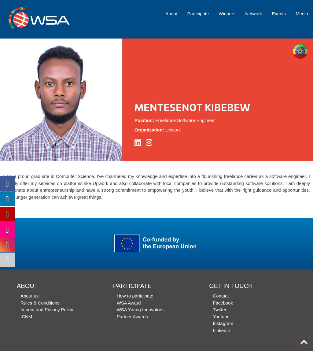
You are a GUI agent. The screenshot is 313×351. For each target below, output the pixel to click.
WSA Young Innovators (140, 309)
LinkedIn (221, 330)
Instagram (223, 323)
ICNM (26, 316)
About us (29, 295)
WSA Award (129, 302)
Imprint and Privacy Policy (46, 309)
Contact (221, 295)
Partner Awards (132, 316)
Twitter (219, 309)
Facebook (223, 302)
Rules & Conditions (40, 302)
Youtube (221, 316)
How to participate (135, 295)
